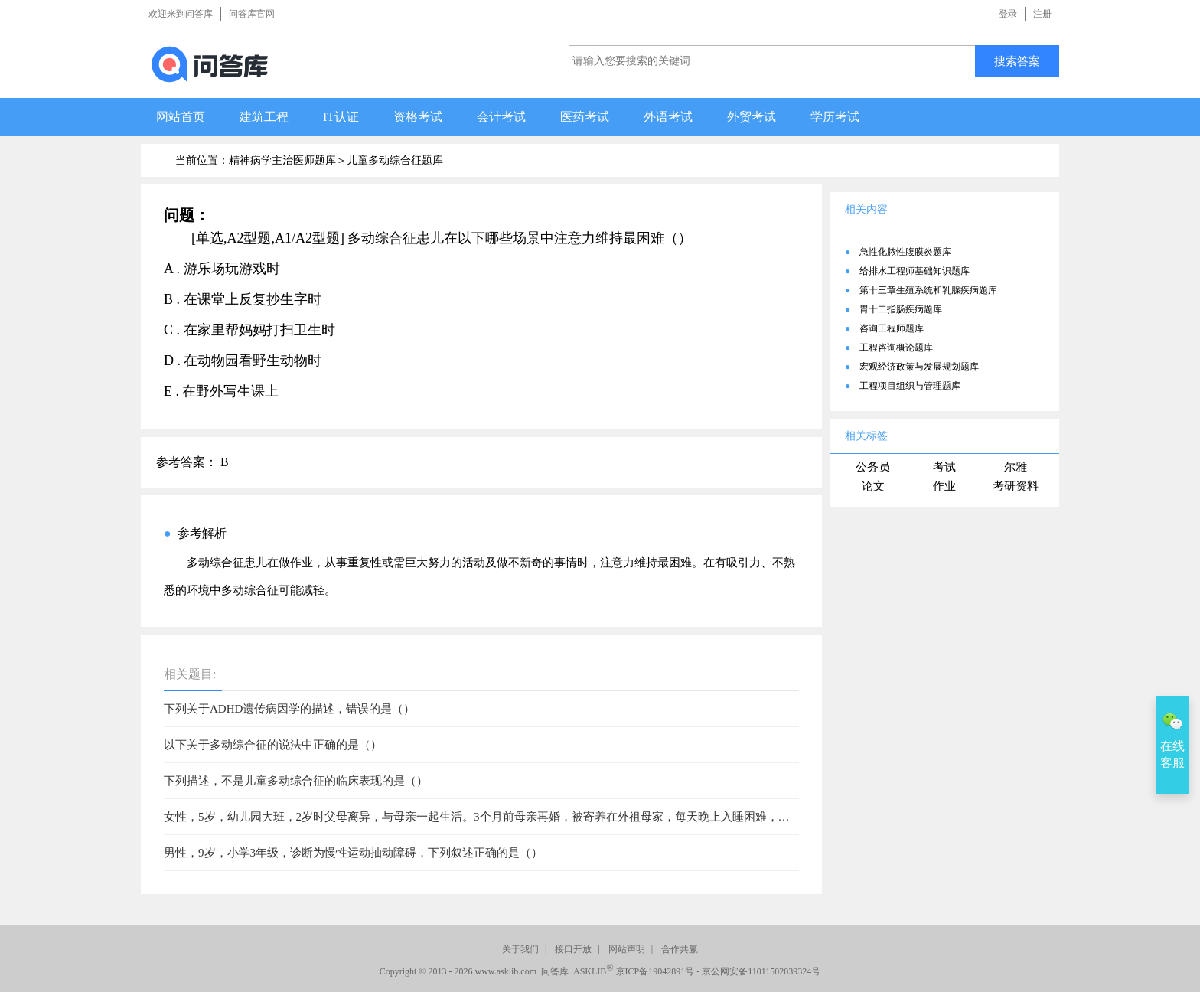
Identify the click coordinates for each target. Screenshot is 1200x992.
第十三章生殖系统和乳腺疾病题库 (928, 290)
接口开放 (573, 949)
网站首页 (180, 116)
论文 (873, 486)
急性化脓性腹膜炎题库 (905, 251)
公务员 (873, 467)
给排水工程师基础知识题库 (914, 271)
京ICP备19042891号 (655, 971)
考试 (944, 467)
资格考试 (417, 116)
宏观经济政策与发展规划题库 (919, 366)
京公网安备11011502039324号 (761, 971)
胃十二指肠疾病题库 (900, 309)
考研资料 (1016, 486)
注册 (1042, 13)
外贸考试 (751, 116)
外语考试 (668, 116)
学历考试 (834, 116)
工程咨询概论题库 (896, 347)
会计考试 (501, 116)
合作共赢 (679, 949)
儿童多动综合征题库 (395, 160)
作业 (944, 486)
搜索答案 (1017, 60)
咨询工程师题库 (891, 328)
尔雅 (1015, 467)
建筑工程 (264, 116)
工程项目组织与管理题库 (909, 385)
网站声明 (626, 949)
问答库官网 (252, 13)
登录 (1008, 13)
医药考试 (584, 116)
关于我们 (520, 949)
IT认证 (341, 116)
